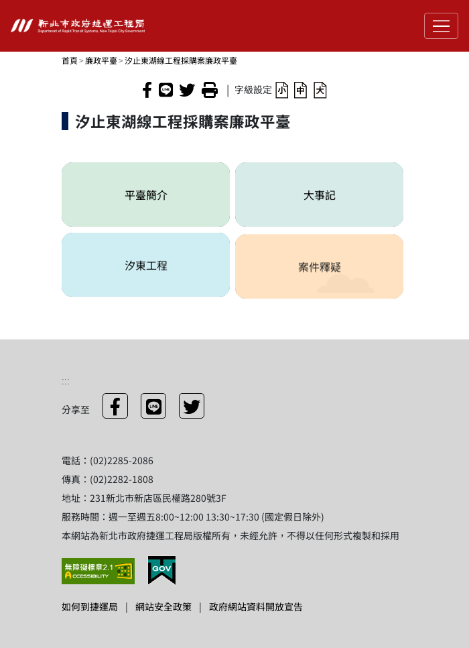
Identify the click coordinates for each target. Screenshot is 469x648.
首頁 (70, 60)
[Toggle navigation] (441, 26)
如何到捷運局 (90, 606)
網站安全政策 (163, 606)
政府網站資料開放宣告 (256, 606)
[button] (281, 89)
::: (66, 380)
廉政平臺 (101, 60)
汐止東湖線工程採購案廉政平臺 (181, 60)
